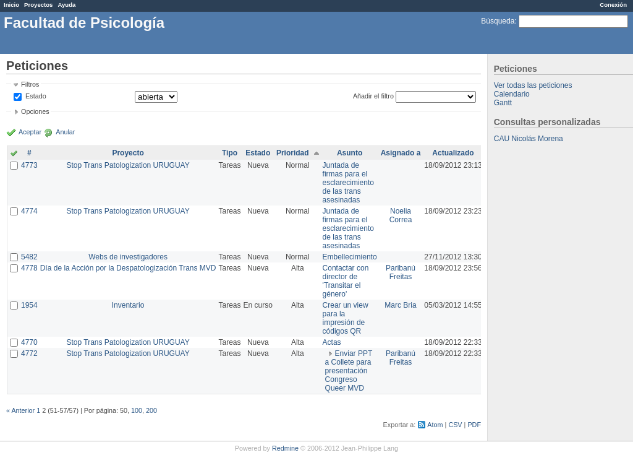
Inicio (11, 4)
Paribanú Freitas (400, 272)
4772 (29, 353)
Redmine (285, 448)
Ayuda (66, 4)
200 (151, 410)
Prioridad (292, 153)
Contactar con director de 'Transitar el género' (346, 281)
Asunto (349, 153)
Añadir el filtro (373, 96)
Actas (332, 342)
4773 (29, 165)
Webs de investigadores (128, 257)
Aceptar (30, 132)
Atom (435, 424)
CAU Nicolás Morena (528, 138)
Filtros (30, 84)
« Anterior (20, 410)
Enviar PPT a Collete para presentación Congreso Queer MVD (349, 370)
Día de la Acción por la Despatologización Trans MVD (128, 268)
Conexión (613, 4)
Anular (65, 132)
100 (136, 410)
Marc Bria (400, 305)
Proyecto (127, 153)
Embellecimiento (350, 257)
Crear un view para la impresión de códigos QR (345, 318)
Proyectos (38, 4)
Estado (35, 96)
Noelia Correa (400, 215)
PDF (474, 424)
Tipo (229, 153)
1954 (29, 305)
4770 (29, 342)
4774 (29, 211)
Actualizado (453, 153)
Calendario (512, 94)
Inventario (128, 305)
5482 (29, 257)
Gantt (503, 102)
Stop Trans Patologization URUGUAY (128, 165)
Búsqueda (497, 21)
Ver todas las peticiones (533, 85)
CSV (455, 424)
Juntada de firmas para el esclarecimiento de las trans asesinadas (348, 182)
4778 (29, 268)
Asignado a (401, 153)
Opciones (35, 111)
